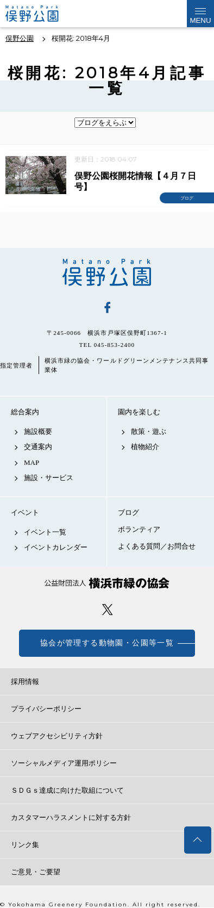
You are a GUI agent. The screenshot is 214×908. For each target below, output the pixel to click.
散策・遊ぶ (148, 431)
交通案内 (38, 447)
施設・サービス (48, 478)
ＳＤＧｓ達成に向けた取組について (67, 790)
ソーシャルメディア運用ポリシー (64, 763)
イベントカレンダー (55, 547)
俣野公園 (107, 272)
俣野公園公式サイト (41, 13)
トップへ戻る (197, 840)
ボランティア (139, 529)
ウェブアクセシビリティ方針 (57, 736)
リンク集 (25, 845)
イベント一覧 (45, 532)
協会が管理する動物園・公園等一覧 (107, 643)
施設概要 (38, 431)
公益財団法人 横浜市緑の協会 (107, 583)
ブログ (128, 512)
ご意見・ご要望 (35, 872)
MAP (31, 462)
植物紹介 (145, 447)
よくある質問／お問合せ (157, 546)
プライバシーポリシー (46, 709)
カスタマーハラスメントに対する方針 (71, 817)
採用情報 (25, 681)
